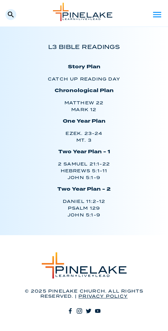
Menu (157, 14)
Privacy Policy (103, 296)
